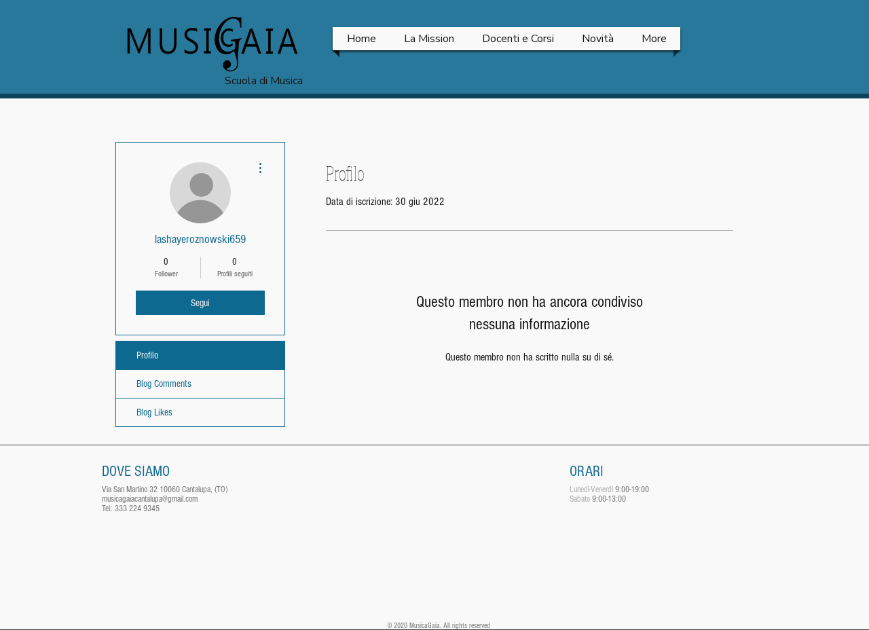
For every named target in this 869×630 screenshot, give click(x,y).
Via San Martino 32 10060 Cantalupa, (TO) (164, 489)
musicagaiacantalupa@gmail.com (150, 499)
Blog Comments (163, 384)
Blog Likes (154, 412)
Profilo (147, 355)
